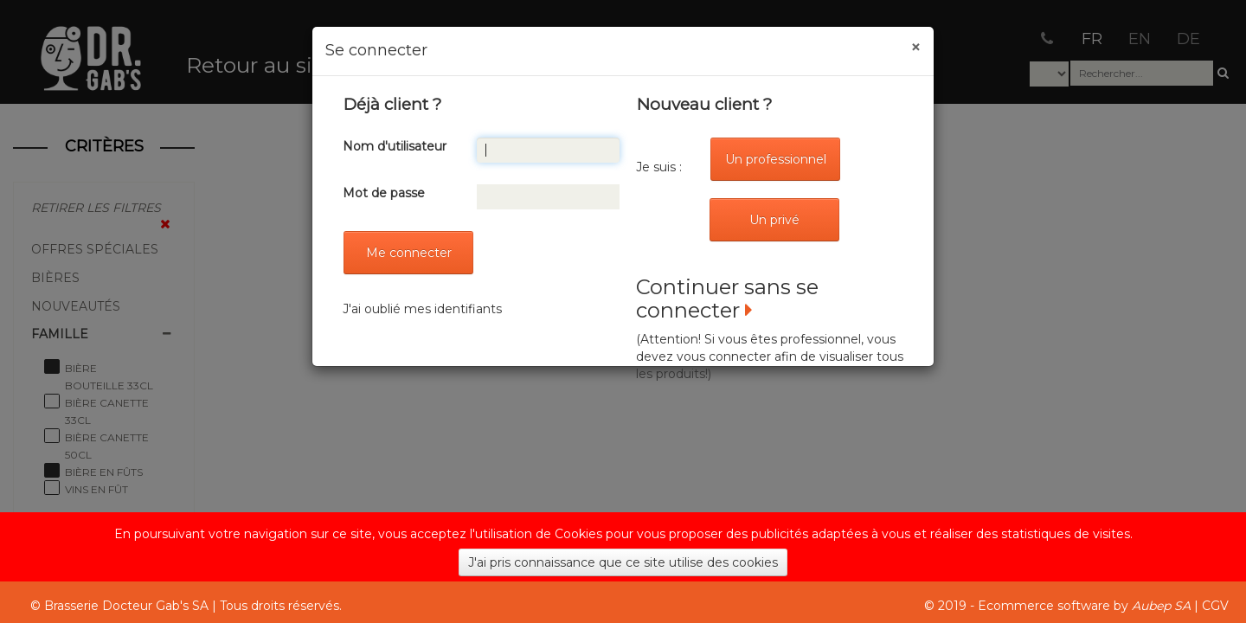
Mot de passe (384, 193)
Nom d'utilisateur (394, 146)
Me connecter (409, 252)
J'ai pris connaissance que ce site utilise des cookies (623, 562)
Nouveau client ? (704, 104)
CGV (1215, 605)
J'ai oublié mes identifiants (422, 309)
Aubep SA (1161, 605)
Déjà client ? (392, 104)
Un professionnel (775, 159)
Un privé (774, 220)
